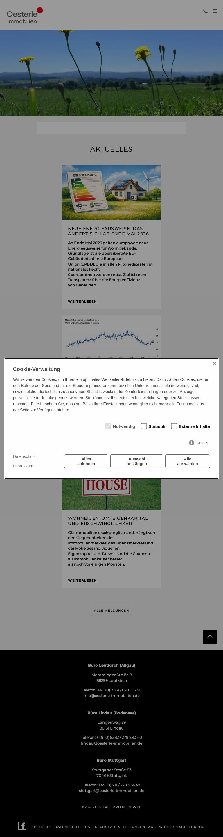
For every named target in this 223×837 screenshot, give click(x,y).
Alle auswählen (187, 461)
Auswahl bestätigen (137, 461)
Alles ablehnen (86, 461)
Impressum (23, 466)
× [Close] (214, 363)
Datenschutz (24, 456)
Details (202, 443)
